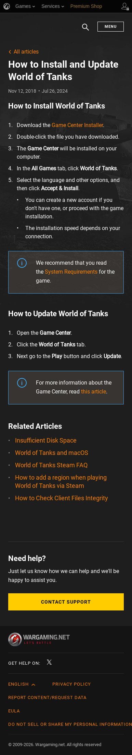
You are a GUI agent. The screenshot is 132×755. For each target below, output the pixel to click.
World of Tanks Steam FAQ (51, 465)
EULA (14, 710)
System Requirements (71, 271)
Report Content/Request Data (47, 697)
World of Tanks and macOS (51, 452)
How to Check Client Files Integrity (61, 498)
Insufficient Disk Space (46, 440)
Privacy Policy (71, 684)
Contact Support (66, 602)
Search (85, 30)
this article (93, 391)
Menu (111, 26)
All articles (26, 51)
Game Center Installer (77, 125)
